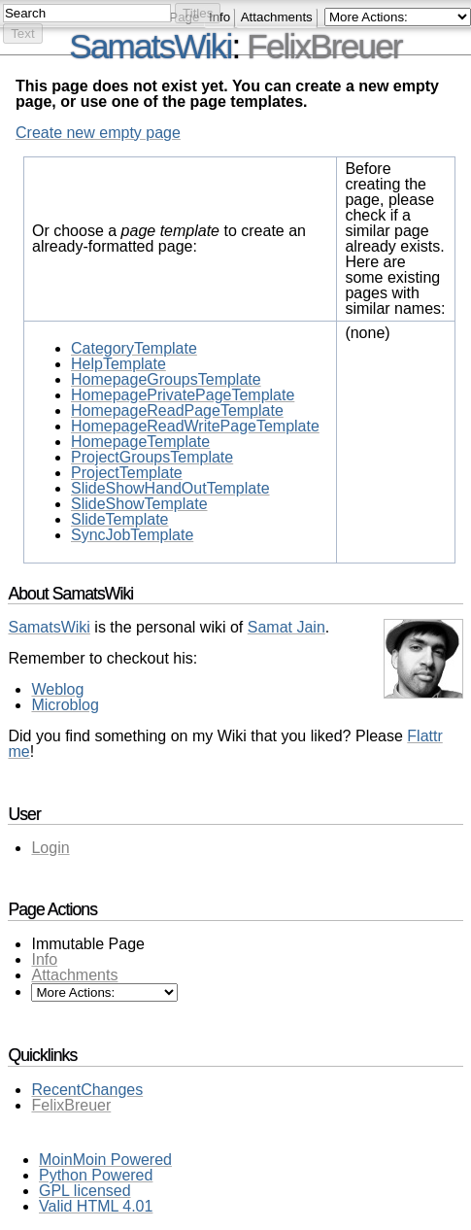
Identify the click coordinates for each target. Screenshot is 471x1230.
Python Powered (95, 1175)
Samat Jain (286, 627)
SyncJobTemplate (132, 535)
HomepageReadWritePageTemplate (195, 426)
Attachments (277, 17)
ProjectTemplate (127, 472)
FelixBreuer (324, 46)
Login (50, 847)
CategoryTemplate (134, 348)
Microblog (64, 705)
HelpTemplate (118, 364)
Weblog (57, 689)
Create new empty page (98, 132)
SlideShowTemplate (139, 503)
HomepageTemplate (140, 441)
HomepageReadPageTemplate (177, 410)
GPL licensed (85, 1190)
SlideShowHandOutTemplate (170, 488)
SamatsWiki (48, 627)
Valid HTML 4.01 (95, 1206)
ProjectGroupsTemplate (152, 457)
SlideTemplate (120, 519)
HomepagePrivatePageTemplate (182, 395)
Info (44, 959)
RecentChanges (87, 1089)
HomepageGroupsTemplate (166, 379)
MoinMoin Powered (105, 1159)
